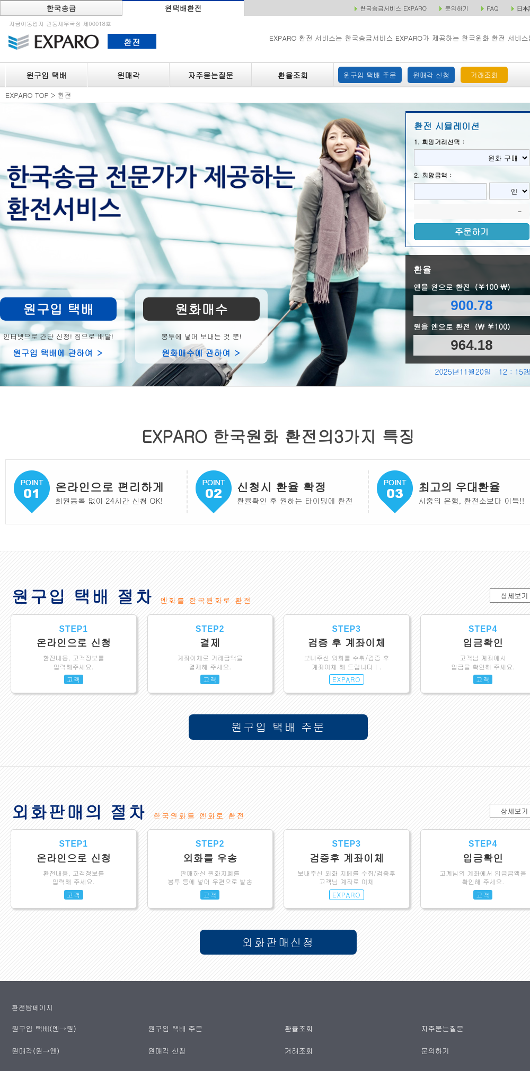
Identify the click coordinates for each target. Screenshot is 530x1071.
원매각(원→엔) (35, 1050)
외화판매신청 (278, 942)
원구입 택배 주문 (369, 75)
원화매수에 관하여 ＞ (202, 352)
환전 (131, 42)
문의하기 (435, 1050)
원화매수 (201, 308)
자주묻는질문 (211, 75)
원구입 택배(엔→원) (43, 1028)
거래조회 (484, 75)
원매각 (128, 75)
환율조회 (293, 75)
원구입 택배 (46, 75)
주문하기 (472, 231)
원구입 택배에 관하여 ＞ (58, 352)
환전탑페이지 (32, 1007)
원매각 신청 (431, 75)
